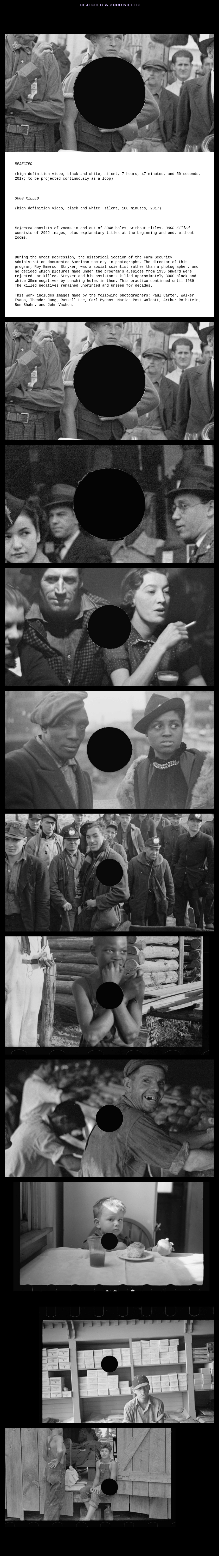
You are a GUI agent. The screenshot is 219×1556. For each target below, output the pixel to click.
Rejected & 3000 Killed (110, 5)
